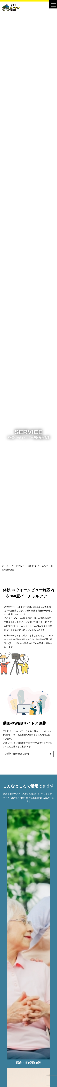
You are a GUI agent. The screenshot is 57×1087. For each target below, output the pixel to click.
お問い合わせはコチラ (17, 753)
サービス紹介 (18, 566)
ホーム (5, 566)
